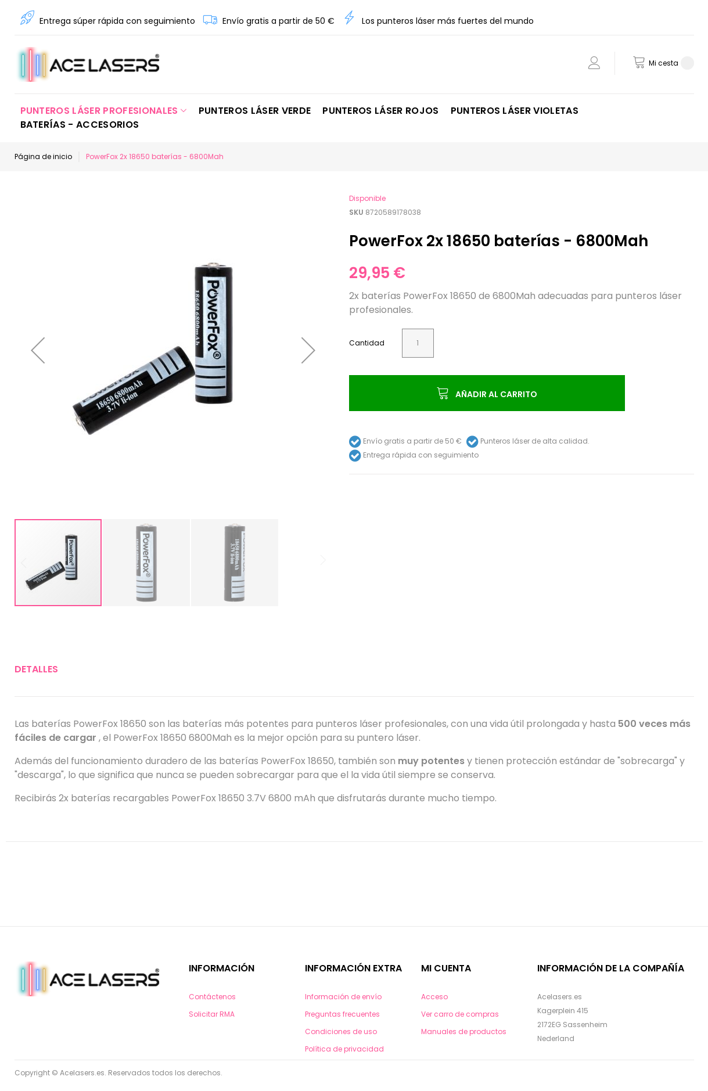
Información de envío (343, 997)
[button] (38, 350)
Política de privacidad (344, 1049)
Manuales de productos (463, 1031)
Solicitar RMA (212, 1014)
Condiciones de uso (341, 1031)
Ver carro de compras (460, 1014)
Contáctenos (212, 997)
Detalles (36, 669)
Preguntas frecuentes (342, 1014)
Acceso (434, 997)
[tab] (36, 669)
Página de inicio (43, 156)
